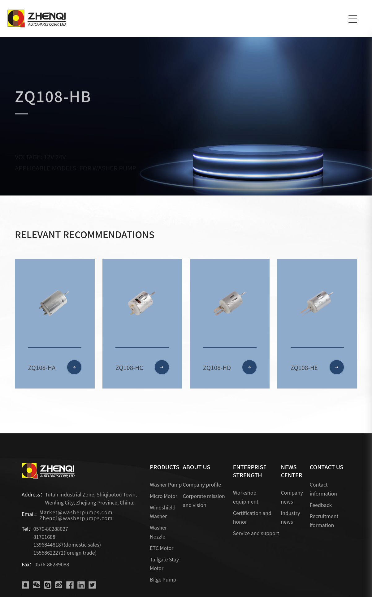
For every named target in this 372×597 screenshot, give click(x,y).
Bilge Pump (163, 579)
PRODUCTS (164, 467)
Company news (292, 497)
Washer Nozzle (158, 532)
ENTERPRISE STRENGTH (249, 471)
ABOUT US (196, 467)
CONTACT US (327, 467)
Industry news (290, 517)
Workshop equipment (245, 497)
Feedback (321, 505)
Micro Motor (163, 496)
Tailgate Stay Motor (164, 564)
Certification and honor (252, 517)
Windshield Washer (162, 512)
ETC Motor (161, 548)
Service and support (256, 533)
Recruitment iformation (324, 520)
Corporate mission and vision (204, 500)
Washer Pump (166, 484)
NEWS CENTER (291, 471)
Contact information (323, 489)
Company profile (202, 484)
